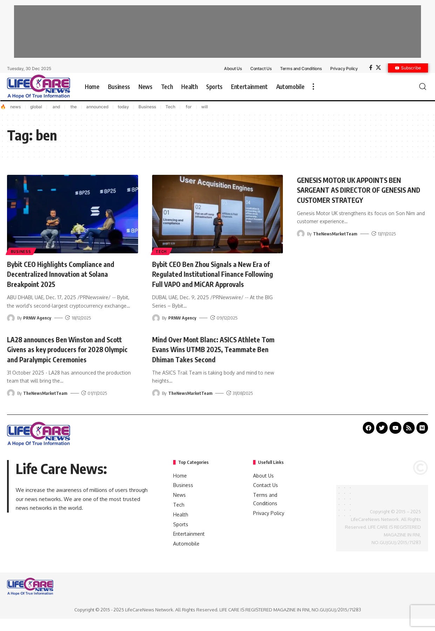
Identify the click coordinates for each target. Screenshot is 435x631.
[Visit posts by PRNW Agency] (11, 318)
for (188, 106)
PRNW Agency (37, 318)
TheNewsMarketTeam (335, 233)
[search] (422, 86)
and (56, 106)
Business (147, 106)
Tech (170, 106)
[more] (313, 86)
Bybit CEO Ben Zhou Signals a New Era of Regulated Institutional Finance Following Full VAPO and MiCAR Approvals (215, 279)
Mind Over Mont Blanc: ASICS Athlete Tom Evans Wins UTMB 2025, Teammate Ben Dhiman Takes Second (213, 359)
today (123, 106)
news (15, 106)
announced (97, 106)
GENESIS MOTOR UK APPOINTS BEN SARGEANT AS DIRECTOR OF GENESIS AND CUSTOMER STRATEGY (359, 190)
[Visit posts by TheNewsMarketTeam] (301, 234)
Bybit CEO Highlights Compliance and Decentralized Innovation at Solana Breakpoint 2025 (68, 274)
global (36, 106)
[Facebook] (370, 67)
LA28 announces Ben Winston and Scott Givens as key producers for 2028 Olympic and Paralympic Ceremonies (72, 359)
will (204, 106)
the (73, 106)
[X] (378, 67)
